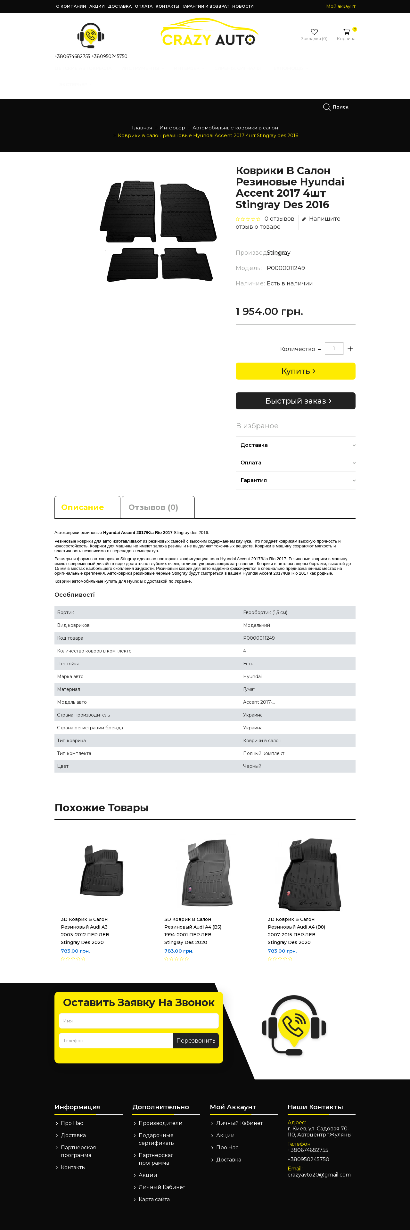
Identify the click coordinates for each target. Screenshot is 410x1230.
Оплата (143, 6)
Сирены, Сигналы (244, 74)
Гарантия (254, 468)
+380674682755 (72, 56)
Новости (243, 6)
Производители (161, 1111)
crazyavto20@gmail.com (319, 1163)
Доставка (120, 6)
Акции (97, 6)
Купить (295, 359)
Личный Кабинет (162, 1175)
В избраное (257, 414)
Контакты (167, 6)
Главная (142, 116)
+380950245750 (109, 56)
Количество (297, 337)
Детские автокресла (90, 74)
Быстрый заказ (295, 389)
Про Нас (72, 1111)
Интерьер (196, 74)
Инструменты (149, 74)
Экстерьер (83, 91)
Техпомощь (296, 74)
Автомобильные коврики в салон (235, 116)
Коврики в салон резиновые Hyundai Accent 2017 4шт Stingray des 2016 (208, 123)
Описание (82, 495)
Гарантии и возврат (206, 6)
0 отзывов (279, 206)
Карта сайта (154, 1188)
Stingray (279, 240)
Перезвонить (196, 1028)
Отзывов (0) (153, 495)
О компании (71, 6)
